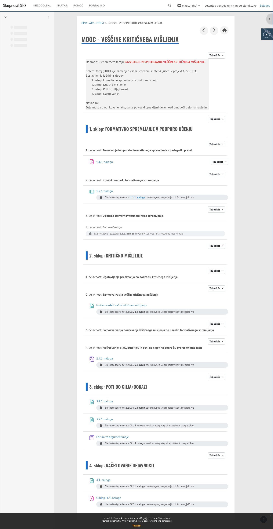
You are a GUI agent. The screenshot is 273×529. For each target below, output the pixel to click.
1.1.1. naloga (142, 197)
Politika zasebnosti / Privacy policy (118, 520)
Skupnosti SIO (14, 5)
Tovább (136, 525)
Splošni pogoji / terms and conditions (154, 520)
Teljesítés (220, 55)
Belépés (265, 5)
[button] (169, 5)
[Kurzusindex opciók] (49, 17)
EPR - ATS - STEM (97, 23)
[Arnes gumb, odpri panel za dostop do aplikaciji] (267, 34)
